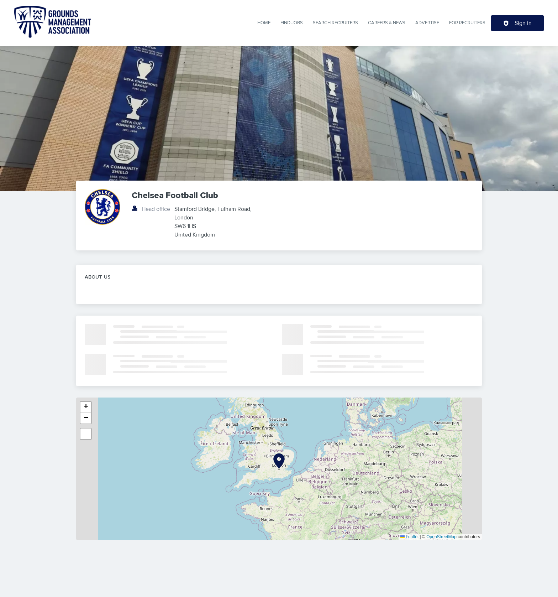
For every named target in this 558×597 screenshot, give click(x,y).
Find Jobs (291, 23)
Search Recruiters (335, 23)
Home (263, 23)
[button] (279, 461)
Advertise (427, 23)
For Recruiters (467, 23)
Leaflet (409, 536)
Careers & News (386, 23)
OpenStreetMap (441, 536)
